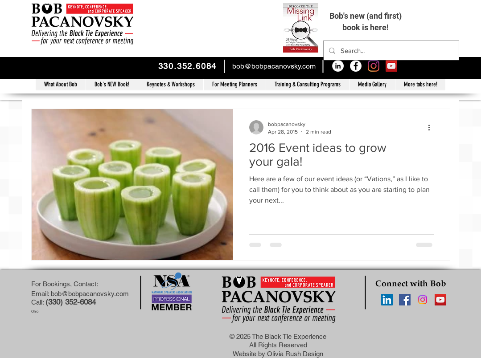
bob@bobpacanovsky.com (274, 66)
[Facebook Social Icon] (405, 299)
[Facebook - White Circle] (356, 66)
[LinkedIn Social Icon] (387, 299)
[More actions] (432, 127)
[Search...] (390, 50)
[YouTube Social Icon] (391, 66)
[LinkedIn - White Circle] (338, 66)
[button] (307, 84)
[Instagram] (373, 66)
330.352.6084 (187, 66)
